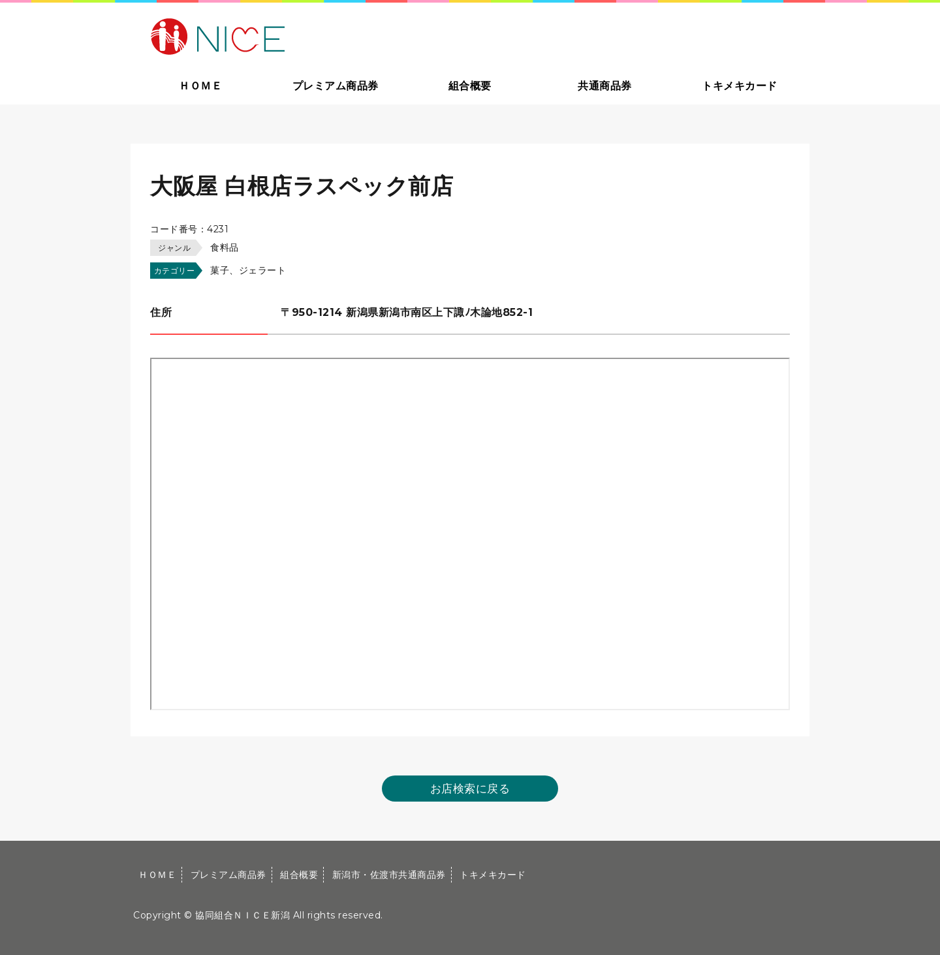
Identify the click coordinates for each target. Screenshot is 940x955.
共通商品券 (605, 86)
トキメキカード (739, 86)
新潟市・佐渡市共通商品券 (389, 875)
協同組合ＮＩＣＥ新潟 (242, 915)
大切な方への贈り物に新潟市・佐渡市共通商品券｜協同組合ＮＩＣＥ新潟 (311, 35)
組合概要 (470, 86)
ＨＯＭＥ (200, 86)
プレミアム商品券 (335, 86)
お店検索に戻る (470, 788)
